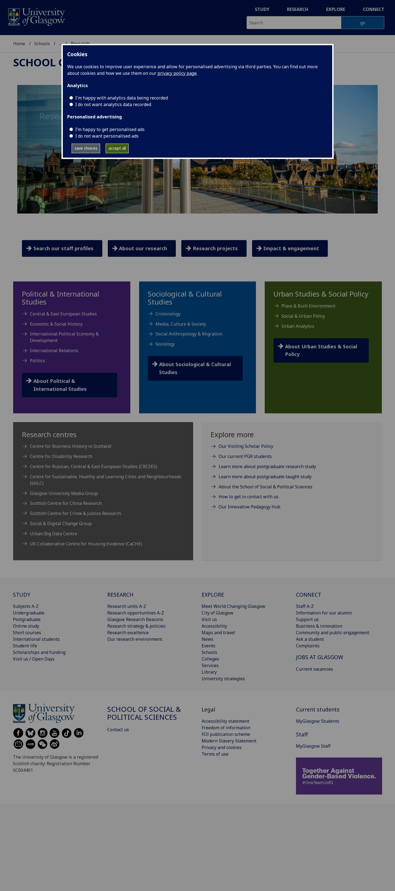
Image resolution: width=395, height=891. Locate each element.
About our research (143, 248)
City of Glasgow (217, 613)
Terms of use (215, 754)
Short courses (27, 633)
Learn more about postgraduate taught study (265, 477)
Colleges (210, 659)
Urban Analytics (297, 326)
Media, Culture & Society (181, 324)
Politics (37, 361)
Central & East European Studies (63, 314)
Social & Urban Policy (303, 316)
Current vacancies (314, 669)
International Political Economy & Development (64, 337)
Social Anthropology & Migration (189, 334)
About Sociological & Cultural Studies (195, 368)
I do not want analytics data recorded (113, 104)
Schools (42, 44)
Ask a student (310, 639)
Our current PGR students (245, 456)
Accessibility (214, 626)
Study (262, 9)
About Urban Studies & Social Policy (321, 350)
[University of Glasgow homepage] (36, 16)
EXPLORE (213, 594)
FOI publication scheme (226, 734)
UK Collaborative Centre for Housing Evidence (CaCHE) (86, 544)
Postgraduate (27, 619)
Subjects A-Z (26, 606)
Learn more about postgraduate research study (267, 466)
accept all (117, 148)
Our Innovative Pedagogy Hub (249, 507)
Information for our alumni (324, 613)
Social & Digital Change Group (61, 523)
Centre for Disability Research (61, 456)
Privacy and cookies (222, 747)
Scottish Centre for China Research (66, 503)
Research (297, 9)
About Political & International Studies (60, 385)
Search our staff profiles (63, 248)
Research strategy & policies (136, 626)
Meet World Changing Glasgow (233, 606)
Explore (335, 9)
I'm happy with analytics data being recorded (121, 98)
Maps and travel (218, 633)
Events (208, 646)
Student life (25, 646)
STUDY (21, 594)
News (207, 639)
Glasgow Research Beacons (135, 619)
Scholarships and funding (39, 652)
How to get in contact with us (248, 497)
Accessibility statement (225, 721)
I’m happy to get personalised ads (110, 129)
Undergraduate (28, 613)
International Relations (54, 351)
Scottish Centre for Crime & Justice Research (75, 513)
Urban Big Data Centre (53, 534)
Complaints (308, 646)
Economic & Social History (56, 324)
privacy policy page (177, 73)
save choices (86, 148)
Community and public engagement (332, 633)
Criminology (168, 314)
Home (19, 44)
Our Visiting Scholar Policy (246, 446)
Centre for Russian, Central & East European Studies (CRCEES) (93, 466)
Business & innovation (319, 626)
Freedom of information (226, 728)
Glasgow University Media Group (64, 493)
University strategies (223, 679)
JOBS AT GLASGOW (319, 657)
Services (210, 665)
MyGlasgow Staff (313, 746)
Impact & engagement (291, 248)
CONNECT (308, 594)
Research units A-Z (126, 606)
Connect (373, 9)
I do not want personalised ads (107, 136)
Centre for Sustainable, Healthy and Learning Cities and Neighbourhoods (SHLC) (105, 480)
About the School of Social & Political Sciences (265, 487)
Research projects (215, 248)
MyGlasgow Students (317, 721)
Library (209, 672)
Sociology (165, 344)
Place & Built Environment (308, 306)
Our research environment (134, 639)
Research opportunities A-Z (135, 613)
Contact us (118, 730)
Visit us (209, 619)
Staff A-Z (305, 606)
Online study (26, 626)
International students (36, 639)
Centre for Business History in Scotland (70, 446)
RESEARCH (120, 594)
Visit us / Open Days (34, 659)
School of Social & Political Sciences (144, 713)
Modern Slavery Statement (229, 741)
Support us (307, 619)
